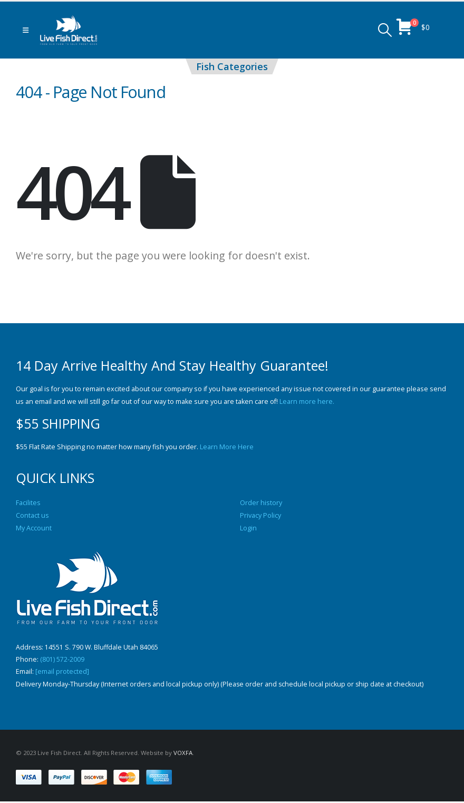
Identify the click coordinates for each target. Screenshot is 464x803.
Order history (261, 502)
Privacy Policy (260, 515)
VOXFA (182, 754)
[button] (25, 30)
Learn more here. (306, 401)
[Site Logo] (69, 30)
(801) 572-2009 (62, 659)
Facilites (28, 502)
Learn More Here (227, 446)
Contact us (32, 515)
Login (248, 528)
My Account (34, 528)
